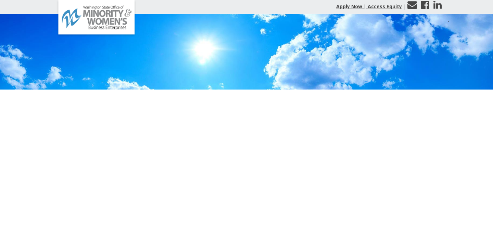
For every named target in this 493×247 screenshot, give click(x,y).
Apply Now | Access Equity (369, 6)
